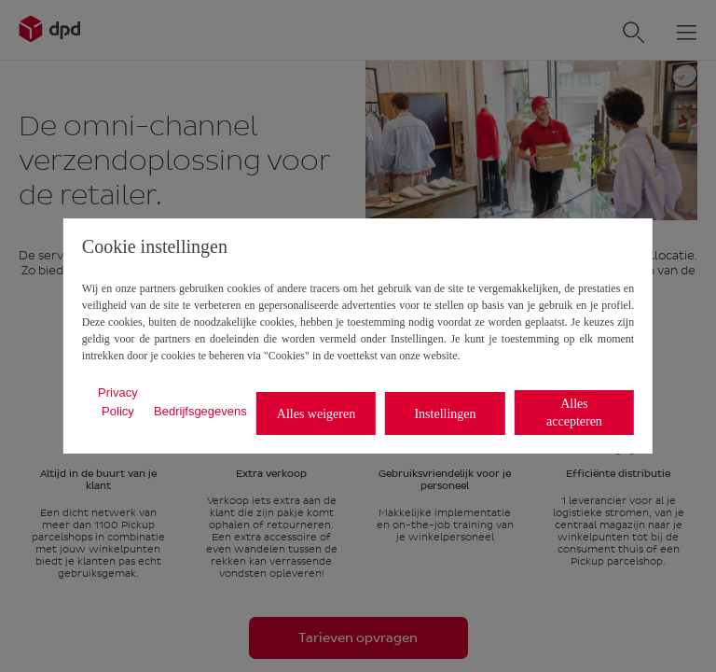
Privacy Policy (118, 401)
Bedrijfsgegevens (200, 411)
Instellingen (444, 414)
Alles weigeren (316, 414)
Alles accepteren (574, 412)
